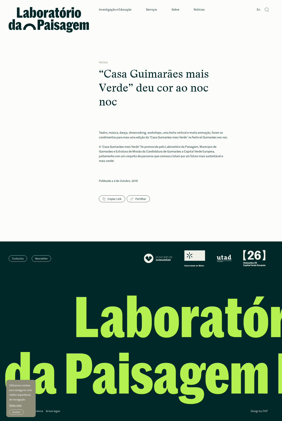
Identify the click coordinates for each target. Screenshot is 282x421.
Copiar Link (112, 199)
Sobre (175, 9)
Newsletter (41, 258)
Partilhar (138, 199)
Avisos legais (53, 411)
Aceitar (16, 412)
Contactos (18, 258)
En (258, 9)
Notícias (199, 9)
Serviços (151, 9)
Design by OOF (259, 411)
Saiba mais (15, 405)
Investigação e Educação (115, 9)
